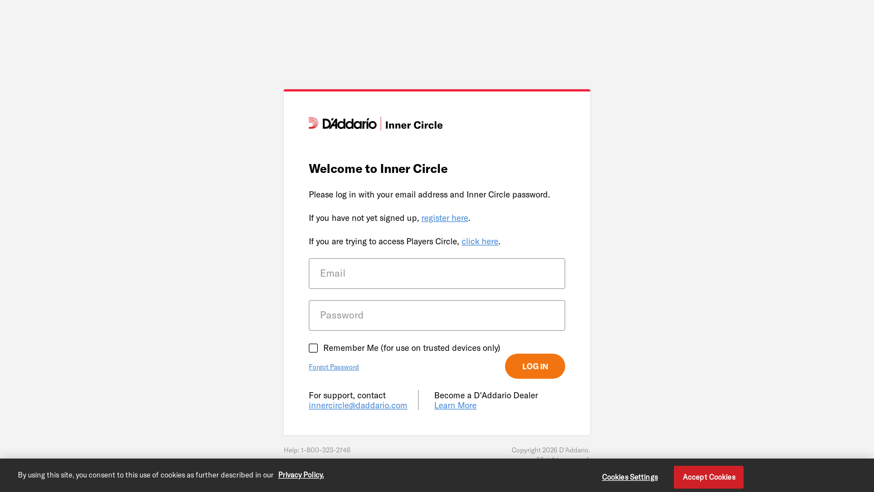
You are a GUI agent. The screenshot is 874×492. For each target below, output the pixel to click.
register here (444, 218)
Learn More (455, 405)
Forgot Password (334, 366)
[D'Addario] (376, 127)
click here (480, 241)
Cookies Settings (630, 478)
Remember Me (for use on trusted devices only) (412, 348)
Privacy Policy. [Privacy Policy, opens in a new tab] (301, 476)
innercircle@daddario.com (358, 405)
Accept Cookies (709, 478)
